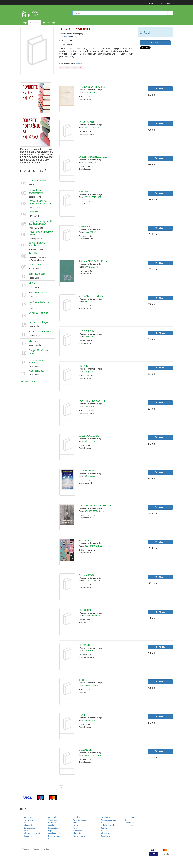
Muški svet (34, 283)
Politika (75, 825)
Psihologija (105, 817)
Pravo (74, 828)
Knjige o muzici (54, 836)
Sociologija (105, 836)
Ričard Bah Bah (91, 476)
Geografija (52, 820)
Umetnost (129, 825)
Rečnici (104, 828)
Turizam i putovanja (133, 823)
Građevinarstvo (54, 823)
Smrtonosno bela (37, 273)
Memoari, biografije (80, 820)
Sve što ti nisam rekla (39, 292)
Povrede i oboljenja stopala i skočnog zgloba (40, 202)
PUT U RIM (85, 610)
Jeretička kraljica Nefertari (37, 361)
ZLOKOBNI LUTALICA (91, 296)
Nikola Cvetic (89, 720)
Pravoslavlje (77, 831)
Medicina (76, 817)
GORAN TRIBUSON (92, 197)
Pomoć (170, 3)
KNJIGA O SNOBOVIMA (92, 87)
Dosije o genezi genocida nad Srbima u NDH (41, 222)
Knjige (24, 23)
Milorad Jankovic (91, 441)
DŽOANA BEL (90, 162)
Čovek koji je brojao (38, 312)
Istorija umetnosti (55, 833)
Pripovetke (76, 833)
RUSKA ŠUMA (87, 575)
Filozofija (27, 836)
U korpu (155, 43)
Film (26, 831)
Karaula (83, 715)
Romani (79, 63)
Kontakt (160, 3)
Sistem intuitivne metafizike (37, 244)
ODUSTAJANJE (87, 122)
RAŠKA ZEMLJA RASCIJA (93, 261)
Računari (104, 823)
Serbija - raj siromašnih (40, 331)
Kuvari (51, 839)
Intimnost (33, 211)
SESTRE (83, 366)
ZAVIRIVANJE (86, 191)
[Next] (61, 787)
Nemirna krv (35, 264)
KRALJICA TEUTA (89, 435)
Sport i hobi (129, 817)
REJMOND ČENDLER (93, 546)
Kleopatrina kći (36, 370)
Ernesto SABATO (91, 685)
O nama (149, 3)
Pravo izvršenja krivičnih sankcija (41, 233)
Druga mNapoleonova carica (39, 351)
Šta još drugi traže (27, 381)
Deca (26, 823)
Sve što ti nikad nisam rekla (39, 303)
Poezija (75, 823)
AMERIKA (84, 226)
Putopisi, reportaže (108, 820)
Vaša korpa (49, 23)
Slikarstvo (105, 833)
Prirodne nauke (78, 836)
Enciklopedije (29, 828)
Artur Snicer (89, 406)
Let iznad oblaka (87, 470)
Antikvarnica (35, 23)
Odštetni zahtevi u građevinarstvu (37, 191)
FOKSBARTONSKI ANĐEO (93, 156)
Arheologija (29, 817)
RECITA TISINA (87, 331)
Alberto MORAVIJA (92, 616)
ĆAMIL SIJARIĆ (91, 267)
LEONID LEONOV (92, 581)
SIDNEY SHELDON (92, 755)
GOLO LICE (85, 749)
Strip (127, 820)
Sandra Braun (90, 337)
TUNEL (83, 680)
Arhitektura (28, 820)
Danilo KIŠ (88, 651)
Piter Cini (88, 302)
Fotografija (52, 817)
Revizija (33, 253)
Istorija (51, 825)
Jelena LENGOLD (91, 127)
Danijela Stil (89, 371)
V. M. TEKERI (65, 36)
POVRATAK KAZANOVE (92, 401)
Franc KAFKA (90, 232)
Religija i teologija (108, 825)
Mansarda (33, 341)
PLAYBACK (85, 540)
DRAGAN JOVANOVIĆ (94, 511)
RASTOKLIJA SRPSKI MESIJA (95, 505)
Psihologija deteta (37, 180)
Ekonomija (28, 825)
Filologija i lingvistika (32, 833)
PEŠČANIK (85, 645)
